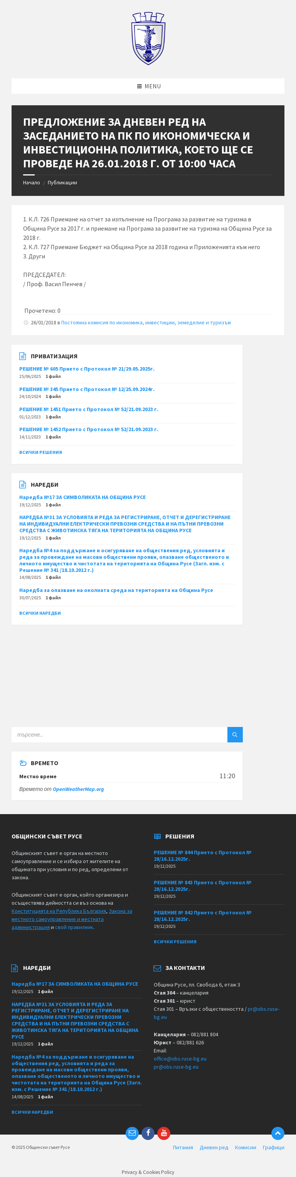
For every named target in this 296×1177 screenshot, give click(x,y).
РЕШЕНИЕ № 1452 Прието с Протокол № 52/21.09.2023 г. (88, 429)
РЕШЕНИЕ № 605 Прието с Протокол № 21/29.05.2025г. (87, 368)
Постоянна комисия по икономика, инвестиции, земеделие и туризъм (146, 322)
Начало (31, 182)
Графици (273, 1147)
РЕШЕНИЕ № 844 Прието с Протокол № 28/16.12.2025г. (203, 855)
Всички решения (40, 452)
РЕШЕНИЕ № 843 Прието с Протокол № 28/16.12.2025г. (203, 885)
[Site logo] (148, 63)
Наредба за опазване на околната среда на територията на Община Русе (116, 590)
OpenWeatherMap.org (78, 789)
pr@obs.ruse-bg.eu (176, 1066)
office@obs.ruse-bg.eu (180, 1058)
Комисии (245, 1147)
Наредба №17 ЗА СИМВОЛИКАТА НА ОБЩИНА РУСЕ (82, 497)
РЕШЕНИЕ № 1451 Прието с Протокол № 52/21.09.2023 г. (88, 409)
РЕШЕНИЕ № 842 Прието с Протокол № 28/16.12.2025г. (203, 915)
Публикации (62, 182)
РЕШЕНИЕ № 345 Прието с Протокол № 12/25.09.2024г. (87, 389)
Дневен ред (214, 1147)
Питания (183, 1147)
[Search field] (108, 734)
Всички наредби (40, 613)
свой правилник (74, 927)
